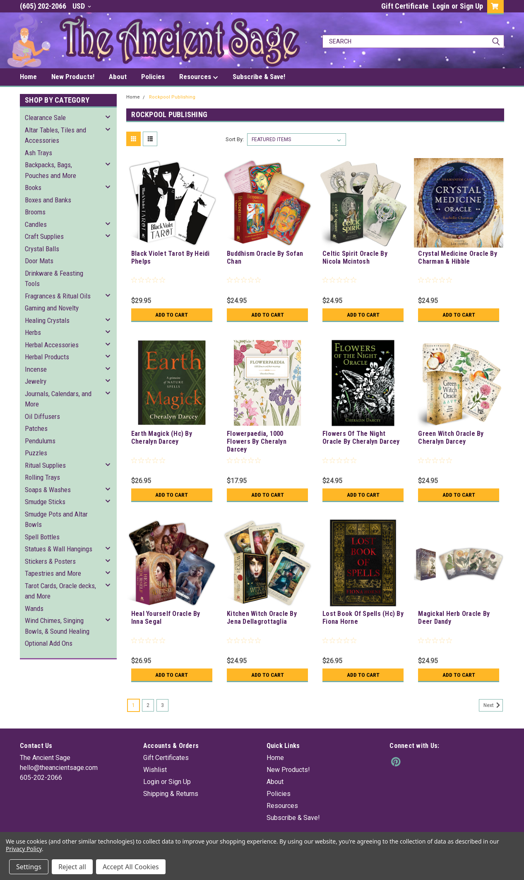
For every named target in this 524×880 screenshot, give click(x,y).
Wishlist (155, 770)
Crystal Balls (42, 249)
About (118, 76)
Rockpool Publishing (172, 97)
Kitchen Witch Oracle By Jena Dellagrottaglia (262, 617)
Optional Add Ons (48, 643)
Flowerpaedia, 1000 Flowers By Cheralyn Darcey (256, 441)
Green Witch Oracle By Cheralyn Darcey (450, 437)
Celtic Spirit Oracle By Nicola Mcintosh (354, 257)
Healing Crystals (47, 320)
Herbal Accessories (52, 345)
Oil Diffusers (42, 416)
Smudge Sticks (45, 502)
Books (33, 187)
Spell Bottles (42, 537)
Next (493, 705)
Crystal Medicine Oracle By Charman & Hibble (457, 257)
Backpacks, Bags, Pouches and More (50, 170)
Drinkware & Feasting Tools (54, 278)
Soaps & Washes (48, 490)
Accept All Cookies (131, 866)
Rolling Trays (42, 477)
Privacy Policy (24, 849)
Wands (34, 608)
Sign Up (471, 6)
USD (81, 6)
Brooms (35, 212)
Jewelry (35, 381)
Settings (28, 866)
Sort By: (235, 139)
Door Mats (39, 261)
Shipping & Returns (170, 794)
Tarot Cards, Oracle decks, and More (60, 591)
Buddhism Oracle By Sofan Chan (265, 257)
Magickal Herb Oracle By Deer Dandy (454, 617)
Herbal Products (47, 357)
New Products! (72, 76)
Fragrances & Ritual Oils (58, 296)
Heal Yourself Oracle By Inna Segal (165, 617)
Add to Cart (171, 314)
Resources (198, 77)
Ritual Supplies (45, 465)
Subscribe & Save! (259, 76)
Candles (36, 224)
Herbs (33, 332)
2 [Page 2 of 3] (148, 705)
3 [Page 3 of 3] (162, 705)
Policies (153, 76)
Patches (36, 428)
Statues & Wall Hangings (58, 549)
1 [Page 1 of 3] (133, 705)
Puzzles (36, 453)
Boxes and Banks (48, 200)
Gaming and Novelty (52, 308)
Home (28, 76)
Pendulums (40, 441)
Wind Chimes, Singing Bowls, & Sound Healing (57, 625)
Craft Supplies (44, 236)
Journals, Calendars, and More (58, 399)
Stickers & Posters (50, 561)
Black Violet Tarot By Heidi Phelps (170, 257)
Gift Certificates (166, 758)
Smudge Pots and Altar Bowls (56, 519)
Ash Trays (38, 153)
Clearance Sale (45, 117)
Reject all (72, 866)
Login (441, 6)
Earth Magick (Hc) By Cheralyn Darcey (161, 437)
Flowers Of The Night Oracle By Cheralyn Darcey (360, 437)
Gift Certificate (404, 6)
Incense (36, 369)
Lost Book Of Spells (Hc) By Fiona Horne (363, 617)
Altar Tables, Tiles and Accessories (55, 135)
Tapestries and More (53, 573)
